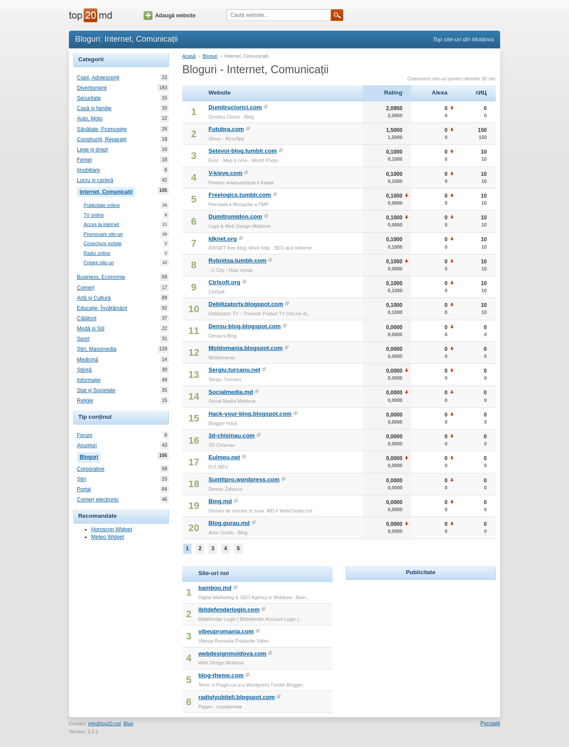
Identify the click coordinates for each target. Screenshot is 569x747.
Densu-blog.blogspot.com (244, 326)
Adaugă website (170, 15)
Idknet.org (222, 238)
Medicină (87, 359)
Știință (84, 370)
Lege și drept (92, 149)
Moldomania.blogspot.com (245, 348)
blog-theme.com (221, 675)
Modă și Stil (90, 328)
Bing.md (220, 501)
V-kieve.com (225, 173)
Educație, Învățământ (102, 308)
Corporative (90, 469)
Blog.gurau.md (229, 523)
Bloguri (90, 456)
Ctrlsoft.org (224, 282)
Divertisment (92, 87)
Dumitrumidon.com (235, 216)
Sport (83, 338)
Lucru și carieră (95, 180)
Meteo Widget (107, 537)
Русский (490, 723)
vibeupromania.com (226, 631)
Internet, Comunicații (107, 191)
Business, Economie (101, 277)
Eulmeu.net (224, 457)
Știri (81, 479)
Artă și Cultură (94, 298)
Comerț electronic (98, 499)
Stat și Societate (96, 390)
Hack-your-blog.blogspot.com (250, 413)
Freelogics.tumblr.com (239, 194)
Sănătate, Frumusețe (102, 129)
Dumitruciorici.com (235, 107)
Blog (128, 723)
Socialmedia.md (230, 392)
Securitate (89, 98)
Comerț (85, 287)
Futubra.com (226, 129)
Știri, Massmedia (96, 349)
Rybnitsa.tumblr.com (237, 260)
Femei (84, 159)
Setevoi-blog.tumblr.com (242, 150)
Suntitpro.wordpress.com (244, 479)
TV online (94, 215)
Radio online (97, 253)
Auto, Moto (90, 118)
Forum (84, 435)
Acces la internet (101, 224)
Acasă (189, 56)
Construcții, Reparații (101, 139)
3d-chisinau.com (231, 435)
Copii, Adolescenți (98, 77)
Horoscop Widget (111, 529)
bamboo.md (215, 587)
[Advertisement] (420, 637)
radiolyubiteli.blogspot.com (236, 697)
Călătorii (86, 318)
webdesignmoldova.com (232, 653)
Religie (85, 400)
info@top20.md (104, 723)
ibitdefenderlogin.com (229, 609)
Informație (88, 380)
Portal (84, 489)
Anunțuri (87, 445)
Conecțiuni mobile (103, 243)
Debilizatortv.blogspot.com (245, 304)
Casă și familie (94, 108)
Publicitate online (102, 205)
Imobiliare (88, 170)
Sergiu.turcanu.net (234, 369)
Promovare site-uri (103, 234)
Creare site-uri (99, 262)
